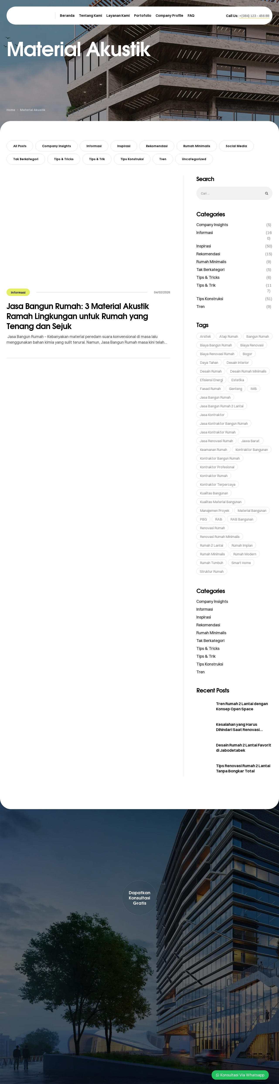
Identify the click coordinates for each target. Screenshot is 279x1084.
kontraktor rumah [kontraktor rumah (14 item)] (214, 476)
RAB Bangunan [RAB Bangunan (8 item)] (241, 519)
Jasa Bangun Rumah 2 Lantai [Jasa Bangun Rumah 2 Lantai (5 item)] (221, 406)
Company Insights (56, 146)
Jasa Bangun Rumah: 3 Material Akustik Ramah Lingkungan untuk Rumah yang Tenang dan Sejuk (78, 316)
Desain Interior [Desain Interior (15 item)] (237, 362)
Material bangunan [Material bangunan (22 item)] (252, 510)
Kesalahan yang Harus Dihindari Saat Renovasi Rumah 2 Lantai (238, 729)
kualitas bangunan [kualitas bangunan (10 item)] (214, 493)
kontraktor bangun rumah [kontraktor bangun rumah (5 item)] (220, 458)
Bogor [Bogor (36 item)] (247, 354)
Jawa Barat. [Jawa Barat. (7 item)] (250, 441)
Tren (162, 159)
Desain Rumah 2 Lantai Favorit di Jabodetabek (243, 748)
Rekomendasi (157, 146)
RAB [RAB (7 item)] (218, 519)
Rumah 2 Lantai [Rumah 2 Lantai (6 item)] (211, 545)
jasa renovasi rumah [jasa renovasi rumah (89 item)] (216, 441)
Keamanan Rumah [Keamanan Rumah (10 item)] (213, 449)
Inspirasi (123, 146)
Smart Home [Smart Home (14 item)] (241, 563)
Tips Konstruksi (132, 159)
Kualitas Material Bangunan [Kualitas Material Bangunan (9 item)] (221, 502)
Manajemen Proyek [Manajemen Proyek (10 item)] (214, 510)
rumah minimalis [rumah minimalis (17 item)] (212, 554)
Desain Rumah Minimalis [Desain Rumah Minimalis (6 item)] (248, 371)
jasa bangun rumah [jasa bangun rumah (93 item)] (215, 397)
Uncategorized (194, 159)
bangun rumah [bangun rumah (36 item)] (257, 336)
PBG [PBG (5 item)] (203, 519)
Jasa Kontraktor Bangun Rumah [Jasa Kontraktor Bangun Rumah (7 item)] (224, 423)
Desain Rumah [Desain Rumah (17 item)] (211, 371)
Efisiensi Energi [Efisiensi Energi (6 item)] (211, 380)
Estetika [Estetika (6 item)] (237, 380)
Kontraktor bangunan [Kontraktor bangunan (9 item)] (251, 449)
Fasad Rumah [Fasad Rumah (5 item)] (210, 389)
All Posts (19, 146)
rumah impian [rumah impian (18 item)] (242, 545)
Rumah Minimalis (196, 146)
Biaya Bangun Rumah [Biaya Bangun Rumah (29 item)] (216, 345)
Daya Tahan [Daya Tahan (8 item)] (209, 362)
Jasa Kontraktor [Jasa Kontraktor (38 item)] (212, 415)
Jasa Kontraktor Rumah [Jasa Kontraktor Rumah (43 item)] (218, 432)
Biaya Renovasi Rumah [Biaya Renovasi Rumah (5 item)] (217, 354)
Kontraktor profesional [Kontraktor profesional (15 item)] (217, 467)
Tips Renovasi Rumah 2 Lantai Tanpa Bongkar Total (243, 768)
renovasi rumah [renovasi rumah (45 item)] (212, 528)
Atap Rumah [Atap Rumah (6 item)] (228, 336)
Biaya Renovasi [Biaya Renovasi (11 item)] (252, 345)
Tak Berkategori (25, 159)
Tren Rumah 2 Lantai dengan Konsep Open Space (242, 706)
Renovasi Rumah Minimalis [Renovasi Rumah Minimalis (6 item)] (220, 536)
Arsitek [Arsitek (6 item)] (205, 336)
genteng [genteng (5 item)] (235, 389)
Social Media (236, 146)
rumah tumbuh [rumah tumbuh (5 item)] (211, 563)
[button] (254, 15)
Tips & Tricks (63, 159)
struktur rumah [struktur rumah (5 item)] (212, 571)
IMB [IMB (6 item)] (253, 389)
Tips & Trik (97, 159)
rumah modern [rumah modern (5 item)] (244, 554)
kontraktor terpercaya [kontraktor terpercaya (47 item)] (217, 484)
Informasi (94, 146)
